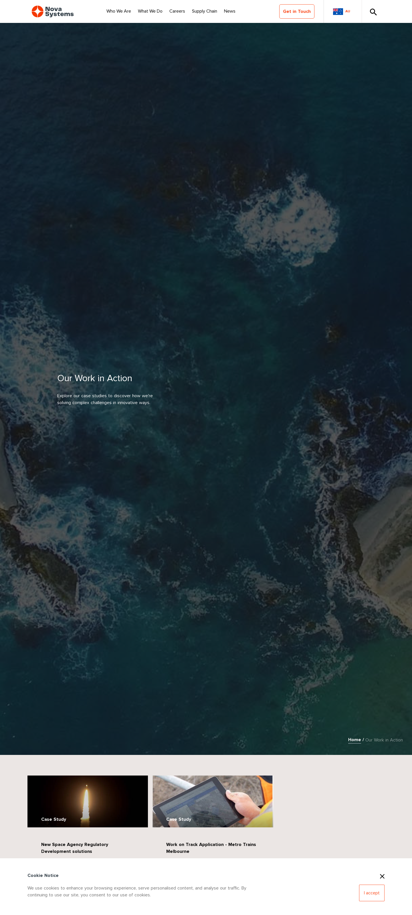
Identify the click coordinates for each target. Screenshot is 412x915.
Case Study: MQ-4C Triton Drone (318, 842)
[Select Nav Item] (118, 11)
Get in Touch (297, 11)
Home (354, 740)
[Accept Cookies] (372, 893)
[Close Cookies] (382, 875)
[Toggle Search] (373, 11)
